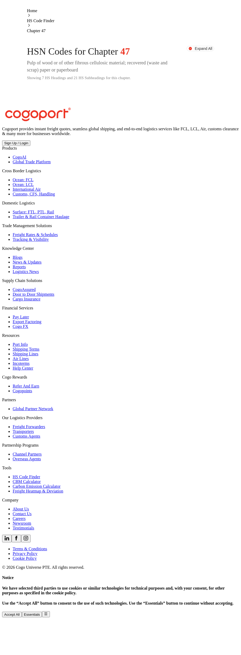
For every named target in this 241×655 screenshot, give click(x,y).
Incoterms (21, 363)
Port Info (20, 344)
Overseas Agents (27, 459)
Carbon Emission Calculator (36, 486)
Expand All (200, 48)
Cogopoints (22, 391)
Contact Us (22, 513)
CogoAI (19, 157)
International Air (27, 189)
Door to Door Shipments (33, 294)
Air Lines (21, 358)
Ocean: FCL (23, 180)
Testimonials (23, 528)
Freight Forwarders (29, 426)
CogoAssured (24, 289)
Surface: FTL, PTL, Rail (33, 212)
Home (32, 10)
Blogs (17, 257)
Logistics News (26, 271)
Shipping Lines (25, 354)
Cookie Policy (25, 558)
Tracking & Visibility (31, 239)
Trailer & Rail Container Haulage (41, 216)
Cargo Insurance (26, 299)
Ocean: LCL (23, 184)
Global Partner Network (33, 409)
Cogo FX (20, 326)
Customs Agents (26, 436)
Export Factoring (27, 321)
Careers (19, 518)
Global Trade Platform (32, 162)
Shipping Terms (26, 349)
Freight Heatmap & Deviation (38, 491)
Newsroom (22, 523)
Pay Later (21, 317)
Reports (19, 267)
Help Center (23, 368)
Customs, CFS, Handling (34, 194)
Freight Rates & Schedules (35, 234)
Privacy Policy (25, 553)
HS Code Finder (40, 20)
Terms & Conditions (30, 549)
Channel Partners (27, 454)
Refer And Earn (26, 386)
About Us (21, 509)
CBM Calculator (27, 481)
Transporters (23, 431)
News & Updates (27, 262)
